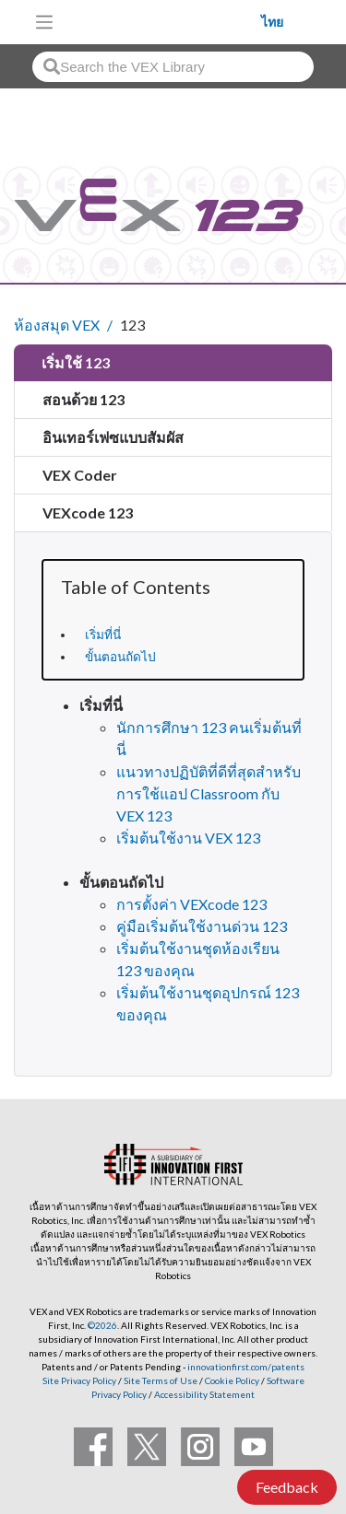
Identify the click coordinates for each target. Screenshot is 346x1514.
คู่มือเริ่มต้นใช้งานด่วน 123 (201, 926)
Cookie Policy (232, 1380)
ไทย (272, 22)
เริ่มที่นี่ (103, 634)
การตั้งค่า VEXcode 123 (191, 904)
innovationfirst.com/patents (245, 1366)
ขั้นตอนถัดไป (120, 656)
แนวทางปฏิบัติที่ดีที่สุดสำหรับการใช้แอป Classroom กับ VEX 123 (208, 793)
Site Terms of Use (159, 1380)
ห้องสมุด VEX (57, 324)
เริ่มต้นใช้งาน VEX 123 (188, 837)
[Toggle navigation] (44, 22)
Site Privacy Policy (79, 1380)
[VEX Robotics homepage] (162, 21)
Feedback (287, 1487)
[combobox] (173, 67)
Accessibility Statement (204, 1394)
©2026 (102, 1325)
